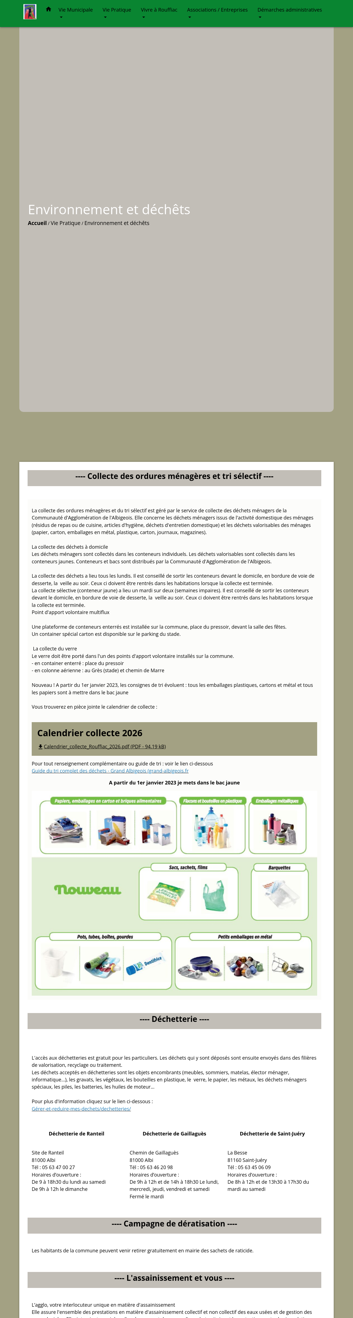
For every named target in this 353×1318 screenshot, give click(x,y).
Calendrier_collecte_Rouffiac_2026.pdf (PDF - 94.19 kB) (101, 746)
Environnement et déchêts (116, 223)
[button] (48, 10)
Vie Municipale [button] (75, 9)
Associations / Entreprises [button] (217, 9)
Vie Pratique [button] (117, 9)
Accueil (37, 223)
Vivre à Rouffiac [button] (159, 9)
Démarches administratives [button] (290, 9)
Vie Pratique (66, 223)
